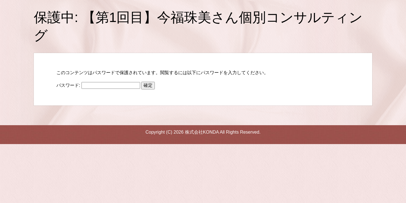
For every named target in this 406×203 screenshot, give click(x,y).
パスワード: (98, 85)
